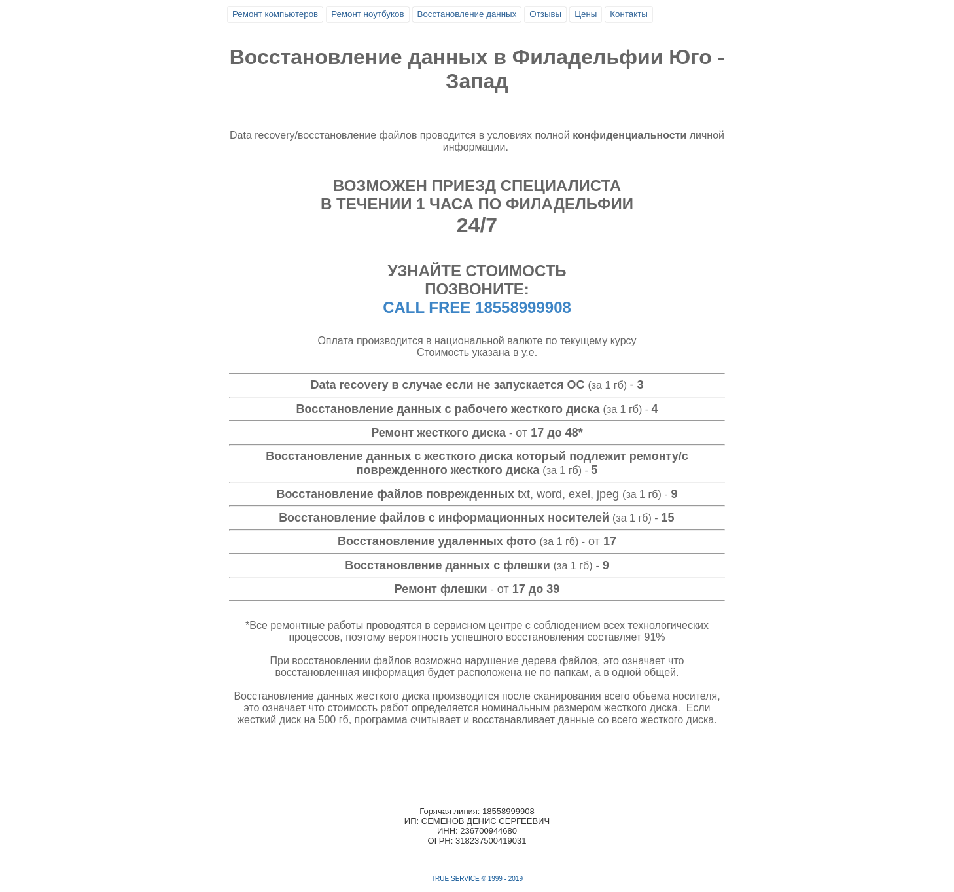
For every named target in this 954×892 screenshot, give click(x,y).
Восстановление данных (467, 14)
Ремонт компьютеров (275, 14)
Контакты (629, 14)
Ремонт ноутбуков (367, 14)
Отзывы (545, 14)
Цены (585, 14)
